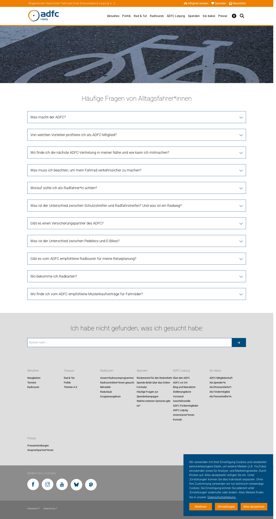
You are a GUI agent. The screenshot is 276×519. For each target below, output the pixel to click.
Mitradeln (105, 387)
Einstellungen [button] (226, 506)
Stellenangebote (182, 391)
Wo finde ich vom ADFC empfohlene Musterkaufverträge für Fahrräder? (86, 294)
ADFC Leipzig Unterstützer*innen (183, 412)
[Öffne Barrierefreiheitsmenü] (234, 16)
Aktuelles (113, 16)
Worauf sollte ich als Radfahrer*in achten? (63, 188)
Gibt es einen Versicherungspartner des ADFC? (67, 223)
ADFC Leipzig (176, 16)
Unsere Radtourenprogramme (117, 378)
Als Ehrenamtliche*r (220, 387)
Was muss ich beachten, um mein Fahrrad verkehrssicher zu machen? (85, 170)
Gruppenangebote (110, 396)
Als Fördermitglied (219, 391)
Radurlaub (106, 391)
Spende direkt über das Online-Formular (153, 385)
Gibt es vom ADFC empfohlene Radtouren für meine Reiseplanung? (83, 258)
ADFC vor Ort (180, 382)
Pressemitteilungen (38, 445)
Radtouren (157, 16)
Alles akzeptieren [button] (254, 506)
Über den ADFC (181, 378)
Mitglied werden (196, 3)
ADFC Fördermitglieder (185, 405)
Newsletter (237, 3)
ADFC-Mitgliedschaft (221, 378)
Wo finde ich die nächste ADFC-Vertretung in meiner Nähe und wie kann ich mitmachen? (99, 152)
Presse (222, 16)
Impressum (33, 508)
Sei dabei (209, 16)
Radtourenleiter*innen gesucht (117, 382)
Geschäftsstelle (181, 401)
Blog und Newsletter (184, 387)
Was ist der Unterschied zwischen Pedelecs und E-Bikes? (74, 241)
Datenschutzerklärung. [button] (221, 497)
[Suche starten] (239, 342)
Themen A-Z (70, 387)
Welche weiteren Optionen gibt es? (153, 403)
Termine (31, 382)
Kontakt (177, 419)
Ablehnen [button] (201, 506)
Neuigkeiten (33, 378)
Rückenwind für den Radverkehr (154, 378)
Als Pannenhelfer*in (220, 396)
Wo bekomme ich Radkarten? (53, 276)
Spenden (218, 3)
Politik (126, 16)
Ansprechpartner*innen (40, 450)
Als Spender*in (217, 382)
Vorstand (178, 396)
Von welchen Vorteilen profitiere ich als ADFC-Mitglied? (73, 135)
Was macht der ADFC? (48, 117)
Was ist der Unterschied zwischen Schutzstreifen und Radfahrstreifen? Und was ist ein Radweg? (106, 205)
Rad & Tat (140, 16)
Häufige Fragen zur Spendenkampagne (147, 394)
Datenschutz (50, 508)
